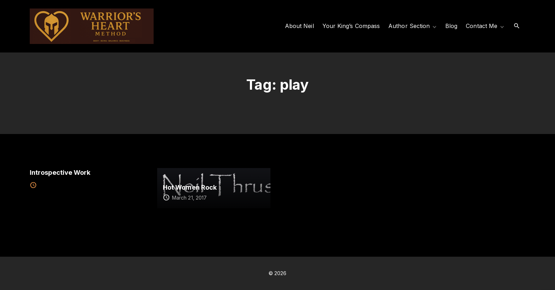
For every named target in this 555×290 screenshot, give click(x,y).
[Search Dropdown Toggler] (517, 26)
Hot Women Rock (190, 187)
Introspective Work (60, 172)
